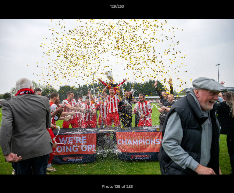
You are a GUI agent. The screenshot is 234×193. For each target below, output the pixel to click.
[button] (224, 7)
